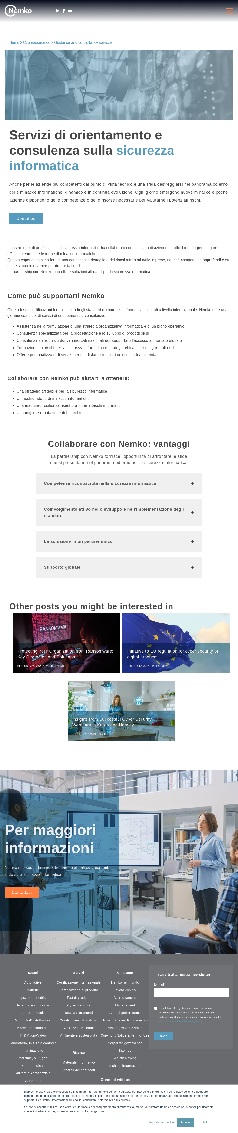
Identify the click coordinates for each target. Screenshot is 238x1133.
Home (14, 42)
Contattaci (26, 218)
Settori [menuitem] (33, 977)
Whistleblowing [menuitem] (125, 1062)
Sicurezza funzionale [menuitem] (79, 1032)
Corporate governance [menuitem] (125, 1047)
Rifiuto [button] (204, 1122)
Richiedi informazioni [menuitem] (125, 1069)
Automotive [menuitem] (33, 987)
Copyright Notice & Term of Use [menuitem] (125, 1039)
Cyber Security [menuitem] (78, 1009)
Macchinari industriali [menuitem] (33, 1032)
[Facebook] (64, 11)
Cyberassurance (36, 42)
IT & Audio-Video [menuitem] (33, 1039)
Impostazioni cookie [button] (161, 1122)
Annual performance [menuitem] (125, 1017)
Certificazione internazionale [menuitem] (79, 987)
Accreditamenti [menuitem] (125, 1002)
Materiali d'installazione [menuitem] (33, 1024)
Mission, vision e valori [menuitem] (124, 1032)
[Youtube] (70, 11)
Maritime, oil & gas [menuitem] (33, 1062)
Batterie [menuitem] (33, 994)
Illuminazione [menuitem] (33, 1054)
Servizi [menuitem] (79, 977)
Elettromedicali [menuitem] (32, 1069)
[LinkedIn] (57, 11)
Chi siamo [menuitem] (125, 977)
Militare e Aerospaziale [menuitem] (33, 1077)
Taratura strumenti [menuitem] (79, 1017)
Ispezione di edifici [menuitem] (33, 1002)
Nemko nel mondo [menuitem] (125, 987)
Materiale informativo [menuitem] (79, 1067)
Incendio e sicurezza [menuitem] (33, 1009)
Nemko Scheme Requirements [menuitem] (125, 1024)
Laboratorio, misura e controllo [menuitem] (33, 1047)
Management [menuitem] (125, 1009)
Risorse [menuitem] (79, 1057)
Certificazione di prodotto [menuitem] (78, 994)
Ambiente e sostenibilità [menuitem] (78, 1039)
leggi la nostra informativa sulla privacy (180, 1025)
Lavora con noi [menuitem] (125, 994)
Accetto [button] (185, 1122)
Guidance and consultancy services (83, 42)
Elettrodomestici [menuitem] (32, 1017)
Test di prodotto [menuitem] (79, 1002)
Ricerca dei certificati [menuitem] (78, 1075)
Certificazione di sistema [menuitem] (79, 1024)
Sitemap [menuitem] (125, 1054)
